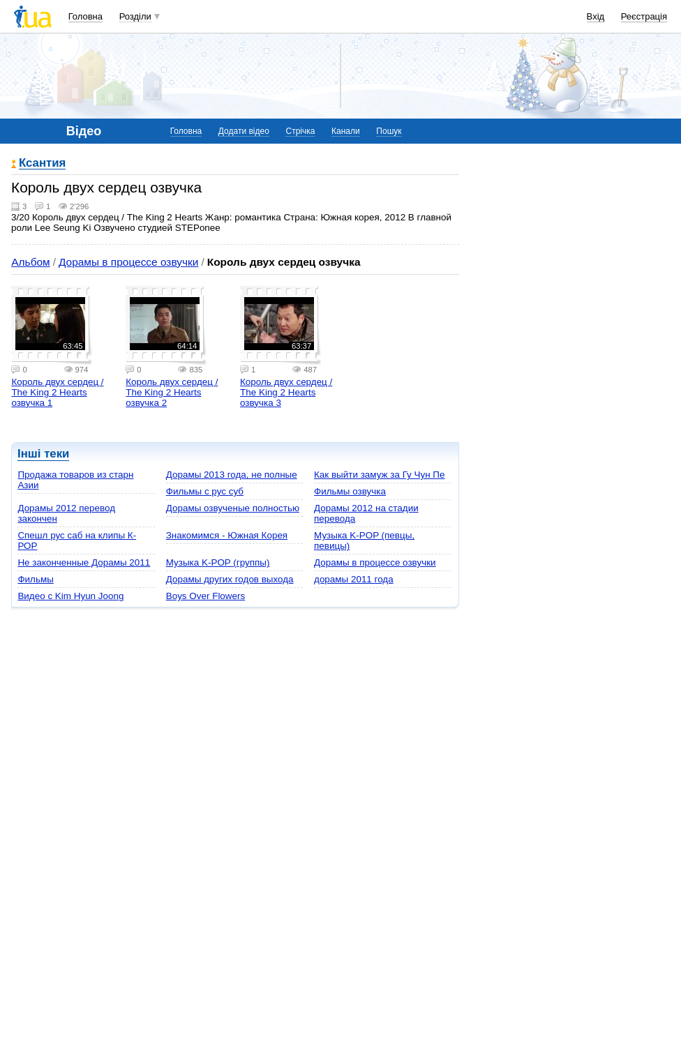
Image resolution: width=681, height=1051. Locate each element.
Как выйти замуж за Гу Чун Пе (379, 474)
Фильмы (35, 579)
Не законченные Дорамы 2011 (83, 562)
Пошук (388, 131)
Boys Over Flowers (206, 596)
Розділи (135, 16)
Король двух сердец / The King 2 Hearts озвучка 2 (172, 392)
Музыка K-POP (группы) (218, 562)
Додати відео (243, 131)
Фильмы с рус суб (205, 491)
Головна (85, 16)
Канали (345, 131)
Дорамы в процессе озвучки (128, 262)
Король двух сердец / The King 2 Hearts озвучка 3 (286, 392)
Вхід (596, 16)
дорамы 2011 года (354, 579)
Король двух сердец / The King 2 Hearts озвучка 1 (57, 392)
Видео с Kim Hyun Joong (70, 596)
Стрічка (300, 131)
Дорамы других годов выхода (230, 579)
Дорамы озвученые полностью (232, 508)
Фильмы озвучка (350, 491)
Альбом (30, 262)
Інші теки (43, 453)
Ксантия (42, 163)
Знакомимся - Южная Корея (226, 535)
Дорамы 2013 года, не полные (231, 474)
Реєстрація (644, 16)
